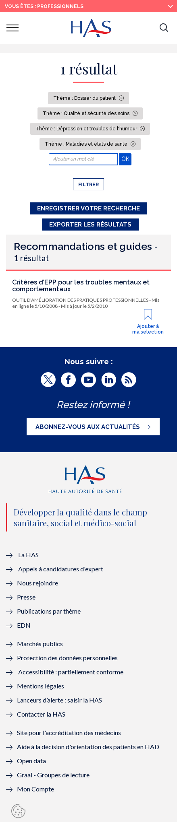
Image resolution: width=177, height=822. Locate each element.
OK (126, 158)
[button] (164, 28)
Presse (26, 597)
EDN (24, 625)
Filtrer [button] (88, 184)
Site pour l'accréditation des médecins (69, 732)
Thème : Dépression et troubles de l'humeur (86, 129)
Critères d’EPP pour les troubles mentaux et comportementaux (81, 285)
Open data (31, 760)
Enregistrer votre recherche (88, 208)
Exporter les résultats (90, 224)
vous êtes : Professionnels (44, 6)
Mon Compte (35, 789)
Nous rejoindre (37, 583)
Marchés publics (40, 643)
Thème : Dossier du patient (85, 98)
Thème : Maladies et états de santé (87, 144)
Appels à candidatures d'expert (60, 569)
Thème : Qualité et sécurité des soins (87, 113)
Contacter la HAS (41, 714)
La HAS (28, 554)
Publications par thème (49, 611)
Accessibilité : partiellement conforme (71, 672)
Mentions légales (40, 686)
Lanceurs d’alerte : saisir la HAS (59, 700)
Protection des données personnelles (67, 657)
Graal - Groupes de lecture (53, 775)
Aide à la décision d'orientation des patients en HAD (88, 746)
